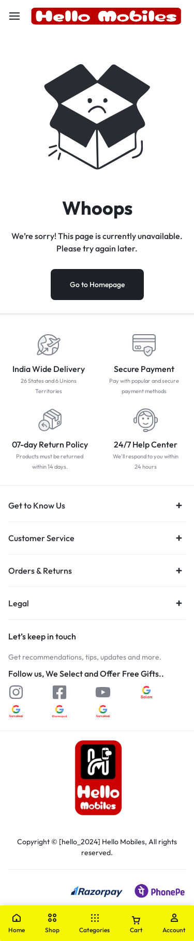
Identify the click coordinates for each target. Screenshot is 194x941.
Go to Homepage (97, 284)
